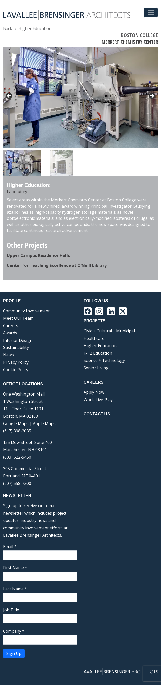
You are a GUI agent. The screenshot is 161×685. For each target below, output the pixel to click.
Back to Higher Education (27, 28)
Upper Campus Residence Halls (38, 255)
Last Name (15, 589)
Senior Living (96, 368)
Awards (10, 333)
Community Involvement (26, 311)
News (8, 355)
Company (13, 631)
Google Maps (16, 423)
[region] (80, 111)
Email (10, 546)
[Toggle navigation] (151, 12)
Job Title (11, 610)
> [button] (151, 96)
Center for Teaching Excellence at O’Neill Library (57, 265)
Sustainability (16, 347)
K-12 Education (98, 353)
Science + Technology (104, 360)
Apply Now (94, 392)
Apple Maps (44, 423)
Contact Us (97, 414)
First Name (15, 568)
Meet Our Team (18, 318)
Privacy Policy (16, 362)
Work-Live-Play (98, 399)
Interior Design (17, 340)
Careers (10, 325)
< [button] (9, 96)
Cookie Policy (15, 369)
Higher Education (100, 345)
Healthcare (94, 338)
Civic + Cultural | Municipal (109, 331)
